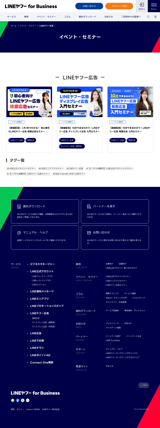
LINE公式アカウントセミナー (118, 276)
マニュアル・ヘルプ (114, 348)
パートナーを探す (113, 336)
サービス (11, 16)
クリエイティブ (138, 297)
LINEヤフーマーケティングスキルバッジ (122, 357)
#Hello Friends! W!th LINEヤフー (69, 173)
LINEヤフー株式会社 (51, 409)
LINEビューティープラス (42, 276)
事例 (26, 16)
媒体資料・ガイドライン (135, 310)
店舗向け (122, 263)
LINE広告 (35, 333)
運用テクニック (112, 293)
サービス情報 (130, 293)
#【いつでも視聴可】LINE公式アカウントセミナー (109, 168)
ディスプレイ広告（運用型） (44, 322)
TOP (145, 385)
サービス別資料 (112, 310)
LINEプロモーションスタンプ (47, 306)
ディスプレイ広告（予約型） (44, 326)
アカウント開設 (119, 6)
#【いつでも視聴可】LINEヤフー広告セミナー (28, 173)
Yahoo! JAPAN (33, 409)
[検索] (148, 16)
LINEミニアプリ (39, 299)
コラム (67, 16)
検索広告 (36, 318)
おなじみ (109, 366)
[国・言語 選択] (155, 16)
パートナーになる (133, 336)
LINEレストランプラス (41, 280)
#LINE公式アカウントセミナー (21, 168)
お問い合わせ (89, 6)
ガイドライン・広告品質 (116, 302)
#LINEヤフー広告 (75, 168)
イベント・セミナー (46, 16)
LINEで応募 (37, 341)
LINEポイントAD (40, 355)
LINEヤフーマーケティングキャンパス (122, 353)
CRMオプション (39, 284)
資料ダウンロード (87, 16)
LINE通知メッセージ (42, 291)
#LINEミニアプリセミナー (51, 168)
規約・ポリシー (17, 409)
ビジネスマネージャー (42, 264)
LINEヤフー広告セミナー (116, 285)
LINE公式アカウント (42, 271)
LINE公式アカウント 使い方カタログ (121, 267)
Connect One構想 (41, 363)
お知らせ (108, 16)
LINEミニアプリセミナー (116, 280)
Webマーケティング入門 (116, 297)
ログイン (142, 9)
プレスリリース (112, 323)
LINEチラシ (37, 348)
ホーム (13, 25)
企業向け (109, 263)
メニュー (154, 6)
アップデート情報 (113, 327)
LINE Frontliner (113, 340)
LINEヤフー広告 (39, 313)
